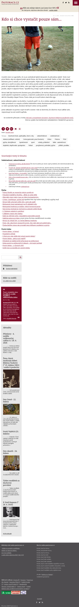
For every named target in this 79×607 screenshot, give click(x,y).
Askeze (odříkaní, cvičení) (11, 139)
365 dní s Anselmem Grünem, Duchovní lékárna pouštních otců (49, 118)
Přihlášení (7, 265)
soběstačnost (54, 136)
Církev (49, 139)
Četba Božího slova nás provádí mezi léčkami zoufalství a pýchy (26, 225)
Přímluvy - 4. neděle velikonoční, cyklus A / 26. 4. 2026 (10, 338)
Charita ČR (16, 580)
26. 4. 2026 (12, 281)
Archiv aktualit (7, 533)
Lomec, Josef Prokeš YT (11, 584)
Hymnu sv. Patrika (47, 574)
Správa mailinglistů (11, 269)
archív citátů (53, 10)
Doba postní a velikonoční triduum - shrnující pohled (22, 243)
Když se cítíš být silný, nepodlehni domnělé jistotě (21, 216)
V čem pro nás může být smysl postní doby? (19, 236)
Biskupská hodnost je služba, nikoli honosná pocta (21, 206)
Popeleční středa (9, 234)
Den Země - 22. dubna (9, 400)
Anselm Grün (63, 15)
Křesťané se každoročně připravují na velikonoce (21, 241)
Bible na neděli (9, 278)
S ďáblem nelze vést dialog (12, 213)
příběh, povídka (64, 145)
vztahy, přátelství (43, 142)
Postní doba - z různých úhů (13, 245)
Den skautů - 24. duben (10, 452)
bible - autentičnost (59, 142)
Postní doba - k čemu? (11, 231)
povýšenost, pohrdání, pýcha (45, 145)
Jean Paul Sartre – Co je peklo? (18, 173)
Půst (64, 139)
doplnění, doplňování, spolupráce (14, 145)
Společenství (23, 142)
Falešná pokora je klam (11, 218)
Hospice (23, 580)
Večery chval (21, 586)
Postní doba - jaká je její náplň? (14, 238)
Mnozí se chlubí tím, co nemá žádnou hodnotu (20, 220)
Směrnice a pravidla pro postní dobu (16, 248)
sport (33, 142)
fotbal (31, 145)
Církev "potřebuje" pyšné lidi (13, 199)
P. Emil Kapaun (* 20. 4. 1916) (11, 503)
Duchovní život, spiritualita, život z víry (21, 136)
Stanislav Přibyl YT (14, 582)
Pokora (57, 139)
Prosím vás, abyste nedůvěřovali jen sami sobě (23, 168)
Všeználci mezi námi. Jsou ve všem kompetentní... (21, 197)
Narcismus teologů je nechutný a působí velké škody (22, 209)
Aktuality (7, 327)
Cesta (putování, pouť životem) (33, 139)
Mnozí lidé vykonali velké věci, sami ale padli (22, 181)
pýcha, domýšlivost (9, 142)
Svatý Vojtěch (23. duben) (11, 432)
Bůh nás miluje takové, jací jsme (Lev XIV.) (39, 8)
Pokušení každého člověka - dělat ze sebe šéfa (20, 195)
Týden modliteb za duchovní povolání (11, 482)
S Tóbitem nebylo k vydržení (13, 211)
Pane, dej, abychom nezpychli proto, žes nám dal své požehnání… (27, 223)
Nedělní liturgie (11, 318)
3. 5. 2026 (6, 281)
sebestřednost (42, 136)
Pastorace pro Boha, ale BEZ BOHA (19, 164)
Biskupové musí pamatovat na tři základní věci (20, 204)
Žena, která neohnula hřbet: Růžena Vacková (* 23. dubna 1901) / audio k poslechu (11, 362)
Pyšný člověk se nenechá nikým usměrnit (18, 192)
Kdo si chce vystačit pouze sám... (19, 177)
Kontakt (39, 599)
